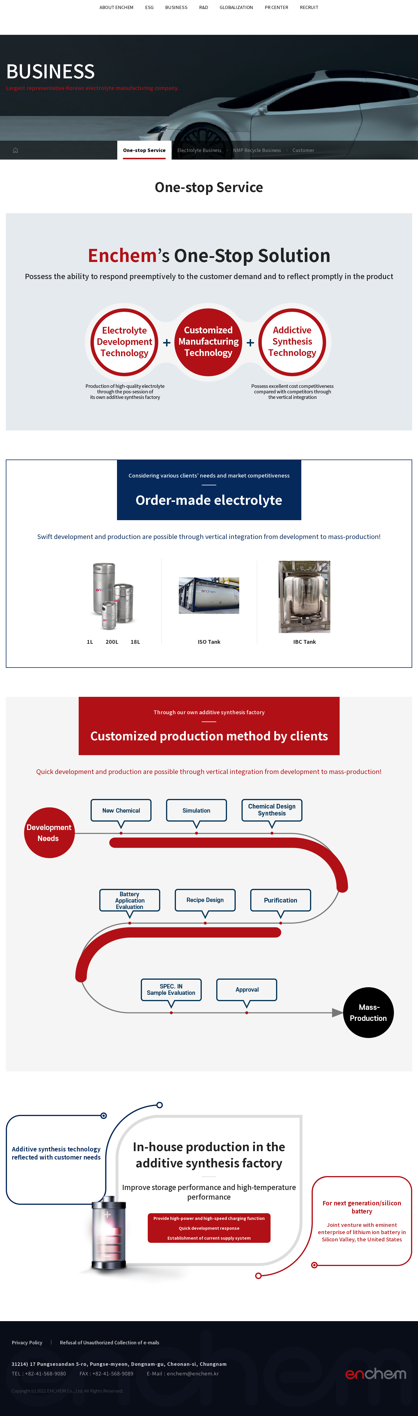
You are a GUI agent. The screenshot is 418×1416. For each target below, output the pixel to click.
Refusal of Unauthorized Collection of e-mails (109, 1342)
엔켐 (375, 1373)
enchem (29, 17)
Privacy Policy (27, 1342)
